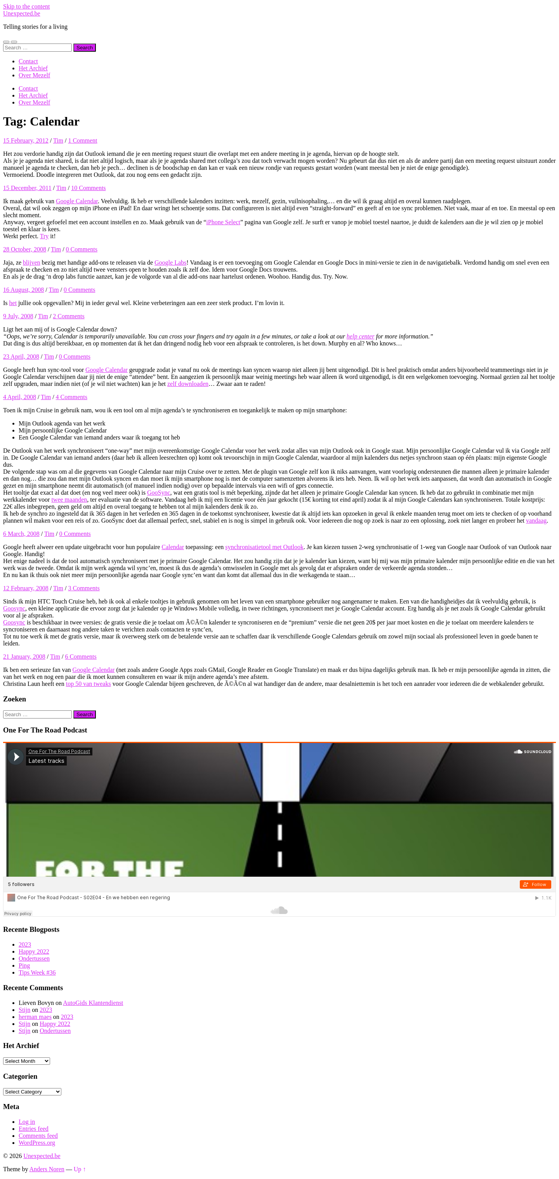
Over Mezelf (34, 75)
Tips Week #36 (37, 972)
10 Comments (88, 188)
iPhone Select (223, 222)
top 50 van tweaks (88, 683)
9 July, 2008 (18, 316)
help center (361, 336)
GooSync (158, 492)
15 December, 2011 (27, 188)
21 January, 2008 (24, 656)
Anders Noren (47, 1169)
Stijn (24, 1009)
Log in (27, 1121)
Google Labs (170, 262)
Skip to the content (26, 6)
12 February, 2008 (26, 588)
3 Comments (83, 588)
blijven (31, 262)
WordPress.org (37, 1142)
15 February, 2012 (26, 140)
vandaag (536, 520)
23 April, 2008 (21, 356)
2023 (25, 944)
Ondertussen (34, 958)
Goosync (14, 608)
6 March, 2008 (21, 533)
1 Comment (82, 140)
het (13, 303)
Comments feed (38, 1135)
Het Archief (33, 68)
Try (44, 236)
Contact (28, 61)
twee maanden (69, 499)
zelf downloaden (187, 383)
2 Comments (68, 316)
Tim (58, 140)
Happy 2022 (34, 951)
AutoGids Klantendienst (93, 1002)
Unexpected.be (21, 13)
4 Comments (71, 397)
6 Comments (80, 656)
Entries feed (34, 1128)
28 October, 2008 (24, 249)
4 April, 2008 (19, 397)
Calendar (172, 547)
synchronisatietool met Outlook (264, 547)
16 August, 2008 (23, 289)
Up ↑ (80, 1169)
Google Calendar (77, 201)
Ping (24, 965)
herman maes (35, 1016)
